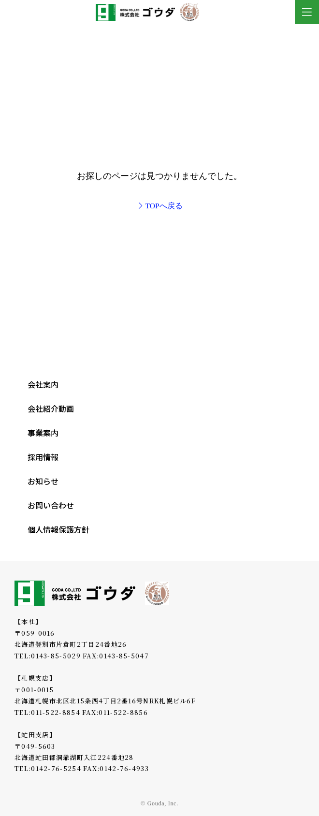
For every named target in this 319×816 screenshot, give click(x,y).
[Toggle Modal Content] (307, 12)
